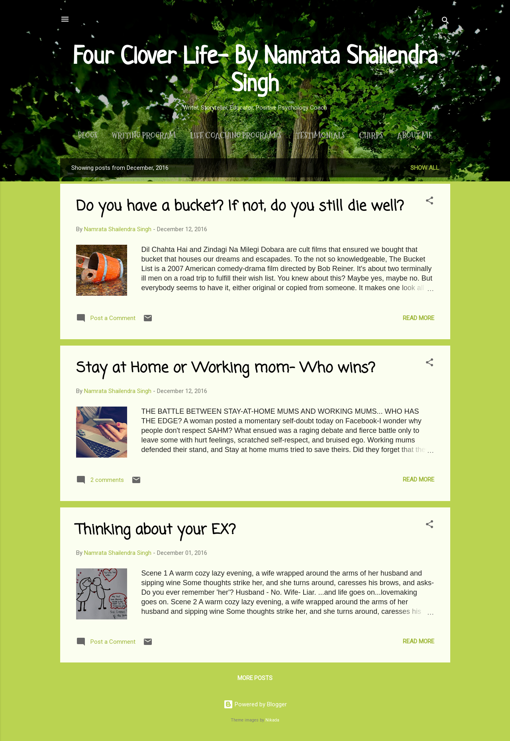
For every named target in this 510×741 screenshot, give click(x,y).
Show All (424, 167)
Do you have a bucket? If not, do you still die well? (240, 207)
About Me (414, 135)
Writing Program (144, 135)
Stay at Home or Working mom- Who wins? (225, 368)
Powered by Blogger (255, 704)
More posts (255, 678)
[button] (429, 202)
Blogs (87, 135)
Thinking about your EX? (155, 530)
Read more (418, 318)
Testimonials (320, 135)
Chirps (371, 135)
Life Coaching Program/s (235, 135)
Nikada (272, 720)
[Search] (445, 22)
